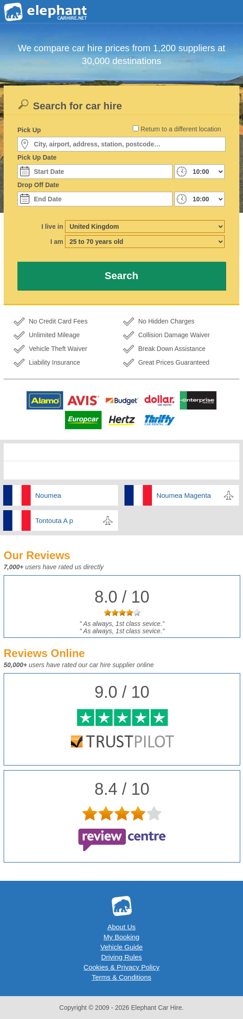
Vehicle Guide (121, 947)
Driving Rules (121, 957)
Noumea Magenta (184, 495)
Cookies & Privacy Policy (122, 967)
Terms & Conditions (121, 977)
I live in (52, 226)
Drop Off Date (38, 185)
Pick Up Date (37, 157)
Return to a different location (180, 129)
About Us (122, 927)
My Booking (121, 937)
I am (56, 241)
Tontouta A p (54, 520)
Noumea (48, 495)
